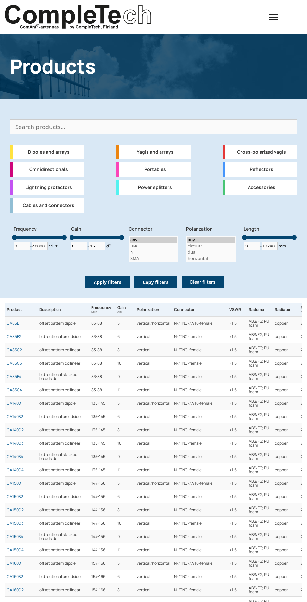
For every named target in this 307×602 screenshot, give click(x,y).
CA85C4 (14, 390)
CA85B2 (14, 336)
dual (211, 252)
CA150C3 (15, 523)
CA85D (13, 323)
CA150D (14, 483)
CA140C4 (15, 470)
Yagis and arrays (155, 152)
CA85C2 (14, 350)
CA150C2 (15, 510)
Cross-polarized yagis (261, 152)
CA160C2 (15, 590)
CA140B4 (15, 456)
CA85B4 (14, 376)
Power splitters (155, 187)
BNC (153, 246)
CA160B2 (15, 576)
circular (211, 246)
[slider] (14, 237)
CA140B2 (15, 416)
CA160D (14, 563)
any (153, 240)
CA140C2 (15, 430)
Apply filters (107, 282)
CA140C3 (15, 443)
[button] (273, 17)
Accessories (261, 187)
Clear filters (203, 282)
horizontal (211, 258)
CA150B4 (15, 536)
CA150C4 (15, 550)
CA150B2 (15, 496)
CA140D (14, 403)
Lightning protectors (48, 187)
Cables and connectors (48, 205)
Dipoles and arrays (49, 152)
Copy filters (155, 282)
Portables (155, 169)
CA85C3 (14, 363)
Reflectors (261, 169)
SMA (153, 258)
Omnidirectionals (48, 169)
